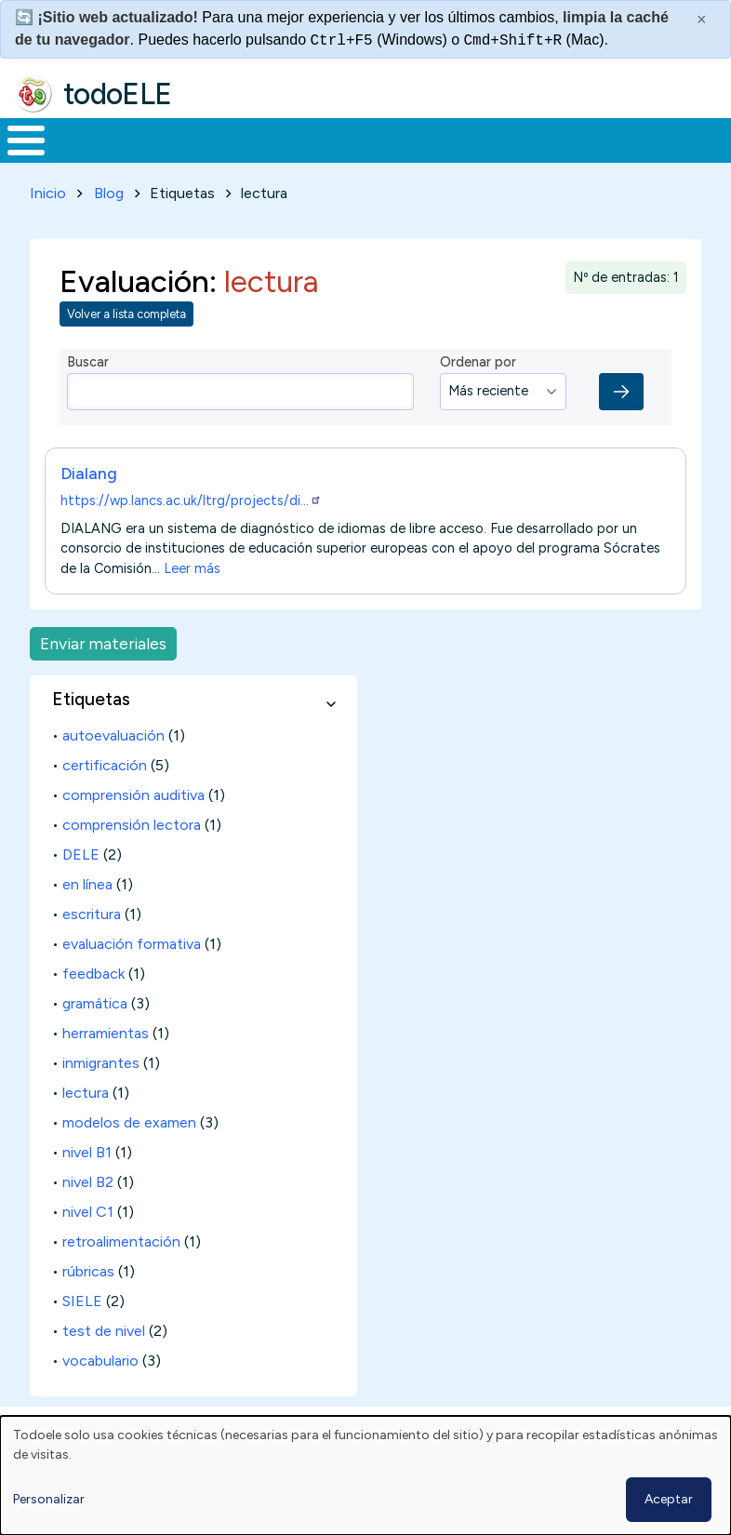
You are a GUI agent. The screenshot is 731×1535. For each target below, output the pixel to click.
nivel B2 (87, 1216)
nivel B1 (87, 1186)
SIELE (82, 1335)
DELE (81, 889)
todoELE (117, 94)
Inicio (16, 158)
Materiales (89, 157)
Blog (109, 227)
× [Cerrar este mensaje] (702, 19)
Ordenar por (478, 396)
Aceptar (669, 1499)
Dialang (88, 507)
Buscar (712, 138)
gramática (94, 1038)
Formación (209, 157)
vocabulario (100, 1395)
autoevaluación (113, 770)
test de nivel (103, 1365)
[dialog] (365, 1475)
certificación (104, 799)
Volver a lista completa (126, 348)
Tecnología (504, 157)
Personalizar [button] (49, 1499)
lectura (85, 1127)
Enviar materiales (103, 677)
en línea (87, 919)
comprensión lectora (131, 859)
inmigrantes (101, 1097)
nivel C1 (87, 1246)
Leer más (192, 602)
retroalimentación (121, 1276)
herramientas (105, 1067)
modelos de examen (129, 1157)
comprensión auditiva (133, 829)
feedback (93, 1008)
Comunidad (628, 157)
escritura (91, 948)
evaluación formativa (131, 978)
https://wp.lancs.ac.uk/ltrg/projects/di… (191, 535)
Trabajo (320, 157)
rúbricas (88, 1306)
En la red (406, 157)
